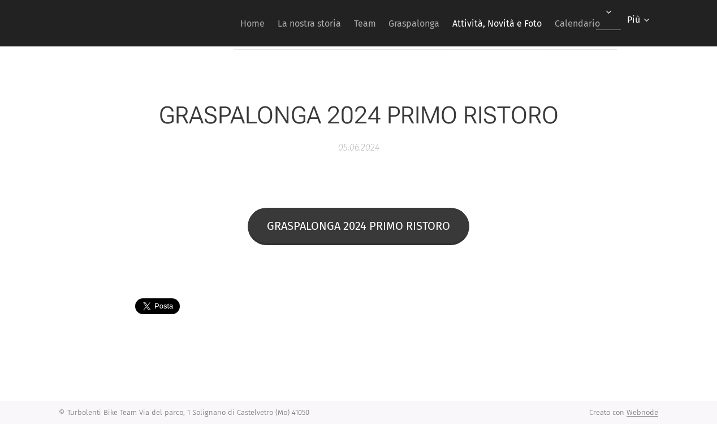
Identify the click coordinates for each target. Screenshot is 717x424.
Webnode (642, 412)
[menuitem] (214, 23)
